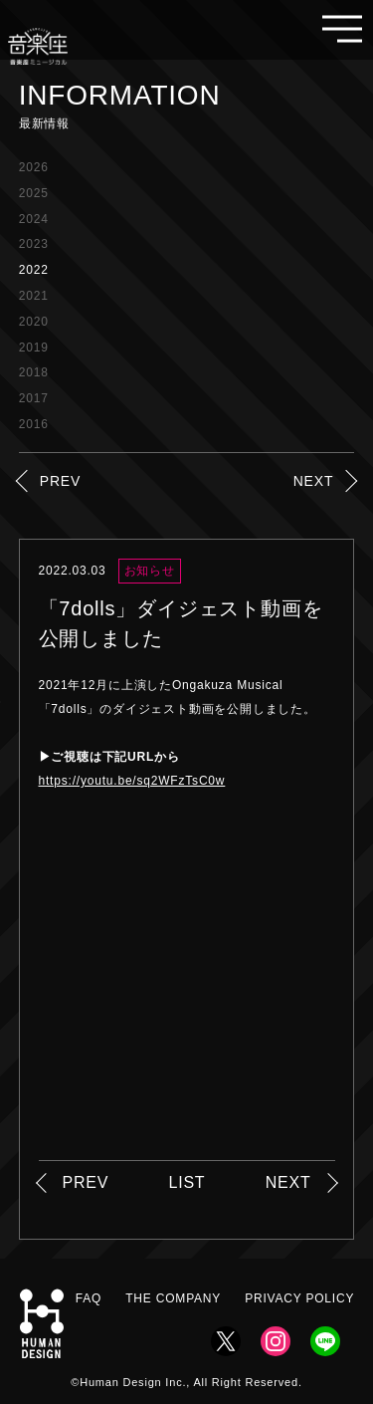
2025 (34, 193)
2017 (34, 398)
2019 (34, 347)
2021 (34, 296)
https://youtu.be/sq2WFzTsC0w (132, 781)
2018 (34, 372)
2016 (34, 424)
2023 (34, 244)
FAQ (88, 1298)
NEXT (313, 481)
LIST (186, 1182)
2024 (34, 219)
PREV (60, 481)
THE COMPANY (173, 1298)
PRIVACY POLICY (299, 1298)
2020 (34, 322)
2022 (34, 270)
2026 (34, 167)
